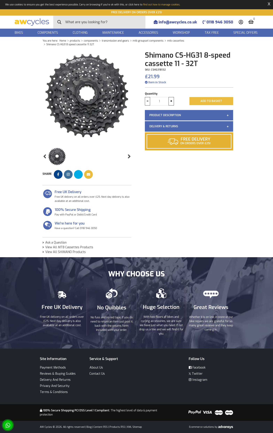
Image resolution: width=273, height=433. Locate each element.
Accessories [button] (149, 33)
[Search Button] (59, 22)
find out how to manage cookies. (161, 4)
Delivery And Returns (55, 380)
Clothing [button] (81, 33)
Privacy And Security (54, 386)
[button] (44, 156)
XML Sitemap (134, 427)
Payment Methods (53, 367)
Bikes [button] (19, 33)
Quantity (151, 94)
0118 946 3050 (217, 22)
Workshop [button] (182, 33)
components (91, 40)
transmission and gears (115, 40)
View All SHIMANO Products (65, 252)
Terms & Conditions (54, 392)
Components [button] (48, 33)
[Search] (105, 22)
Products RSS (117, 427)
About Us (96, 367)
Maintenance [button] (113, 33)
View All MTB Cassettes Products (69, 247)
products (75, 40)
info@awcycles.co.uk (175, 22)
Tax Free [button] (212, 33)
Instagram (198, 380)
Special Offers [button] (245, 33)
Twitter (196, 374)
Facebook (197, 367)
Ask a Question (56, 242)
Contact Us (97, 374)
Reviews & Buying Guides (58, 374)
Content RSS (100, 427)
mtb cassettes (175, 40)
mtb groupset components (148, 40)
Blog (89, 427)
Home (63, 40)
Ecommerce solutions (202, 427)
